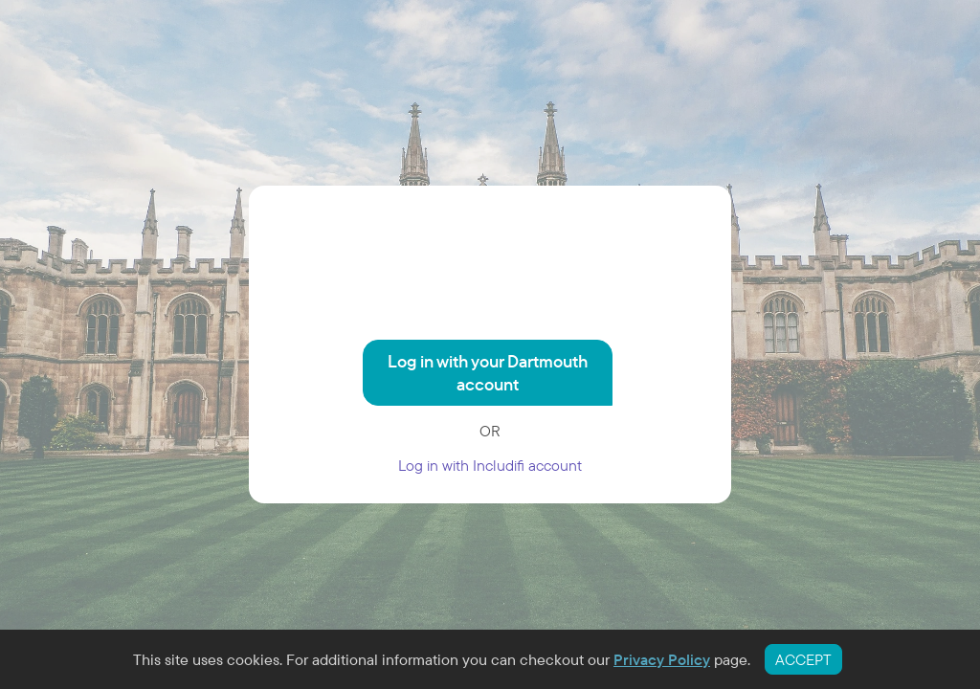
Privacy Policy (661, 659)
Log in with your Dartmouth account (488, 372)
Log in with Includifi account (490, 465)
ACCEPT (803, 659)
